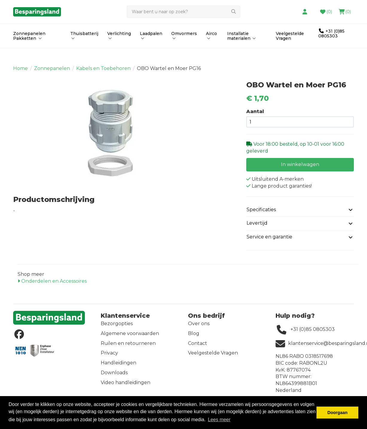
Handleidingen (118, 366)
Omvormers (184, 48)
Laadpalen (151, 48)
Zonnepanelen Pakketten (29, 48)
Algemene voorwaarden (130, 337)
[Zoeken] (177, 25)
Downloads (114, 376)
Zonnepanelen (52, 72)
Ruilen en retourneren (128, 347)
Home (20, 72)
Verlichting (119, 48)
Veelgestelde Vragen (290, 48)
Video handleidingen (125, 386)
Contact (197, 347)
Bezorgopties (117, 327)
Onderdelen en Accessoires (52, 285)
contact (240, 10)
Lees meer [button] (219, 419)
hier (214, 10)
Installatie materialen (242, 48)
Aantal (255, 115)
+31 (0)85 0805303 (331, 46)
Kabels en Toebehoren (103, 72)
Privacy (109, 357)
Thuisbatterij (84, 48)
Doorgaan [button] (338, 412)
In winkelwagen (300, 168)
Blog (193, 337)
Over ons (199, 327)
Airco (211, 48)
